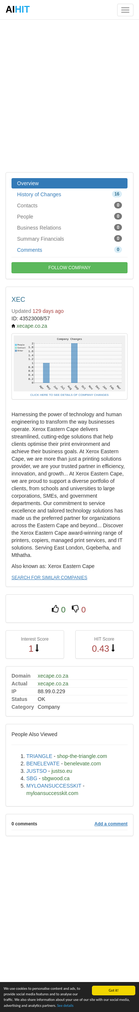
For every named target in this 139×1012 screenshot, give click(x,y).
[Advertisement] (69, 95)
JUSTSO (36, 771)
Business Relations (69, 227)
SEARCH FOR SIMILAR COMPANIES (49, 577)
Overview (28, 183)
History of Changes (69, 194)
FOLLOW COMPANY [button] (70, 267)
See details (65, 1005)
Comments (69, 249)
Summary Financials (69, 238)
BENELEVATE (43, 763)
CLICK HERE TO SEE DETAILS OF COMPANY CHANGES (69, 395)
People (69, 216)
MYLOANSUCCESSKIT (53, 786)
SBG (31, 778)
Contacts (69, 205)
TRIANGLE (39, 756)
